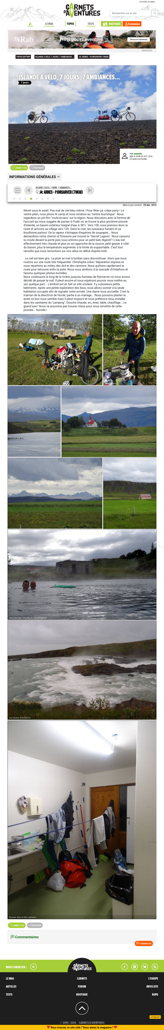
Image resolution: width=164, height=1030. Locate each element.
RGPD (155, 994)
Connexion (134, 24)
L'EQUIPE (153, 978)
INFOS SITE (152, 986)
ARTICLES (11, 986)
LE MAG (49, 23)
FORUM (82, 986)
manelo (138, 153)
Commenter (143, 943)
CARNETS (82, 978)
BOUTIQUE (114, 24)
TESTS (91, 23)
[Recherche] (131, 13)
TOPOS (70, 23)
